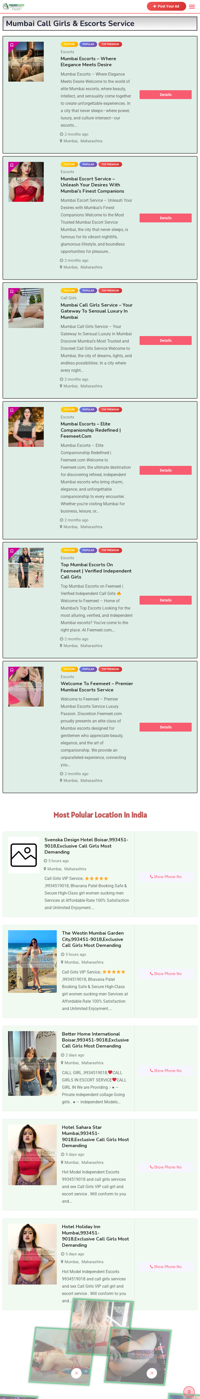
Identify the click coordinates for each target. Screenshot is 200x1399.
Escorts (67, 52)
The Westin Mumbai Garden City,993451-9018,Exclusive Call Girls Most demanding (93, 939)
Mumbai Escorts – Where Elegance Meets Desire (88, 62)
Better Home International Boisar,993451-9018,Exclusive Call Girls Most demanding (95, 1040)
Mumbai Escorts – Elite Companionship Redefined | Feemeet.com (91, 430)
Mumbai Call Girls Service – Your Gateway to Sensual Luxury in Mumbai (97, 311)
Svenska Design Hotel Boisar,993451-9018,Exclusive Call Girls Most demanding (86, 846)
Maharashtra (91, 141)
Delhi (83, 1317)
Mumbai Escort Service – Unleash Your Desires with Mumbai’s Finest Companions (92, 185)
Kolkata (98, 1372)
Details (166, 95)
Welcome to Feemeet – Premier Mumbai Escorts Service (97, 686)
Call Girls (69, 298)
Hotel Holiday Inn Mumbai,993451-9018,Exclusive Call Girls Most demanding (95, 1236)
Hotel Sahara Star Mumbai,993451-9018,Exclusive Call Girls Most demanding (95, 1136)
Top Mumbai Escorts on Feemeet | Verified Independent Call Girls (96, 571)
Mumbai (71, 141)
